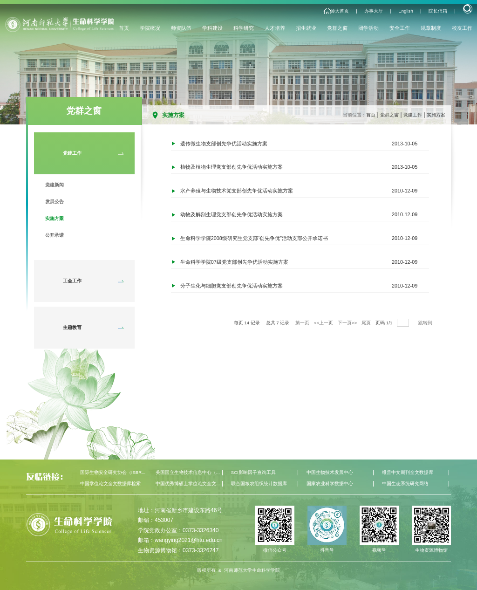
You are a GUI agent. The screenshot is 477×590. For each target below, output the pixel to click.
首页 (124, 28)
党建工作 (412, 114)
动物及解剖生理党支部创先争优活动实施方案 (231, 215)
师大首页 (339, 11)
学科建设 (212, 28)
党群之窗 (337, 28)
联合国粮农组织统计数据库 (259, 483)
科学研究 (243, 28)
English (405, 11)
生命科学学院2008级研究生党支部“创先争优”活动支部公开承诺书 (254, 238)
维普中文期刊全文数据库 (407, 472)
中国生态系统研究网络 (405, 483)
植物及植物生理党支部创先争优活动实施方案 (231, 167)
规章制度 (431, 28)
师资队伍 (181, 28)
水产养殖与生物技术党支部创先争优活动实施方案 (236, 191)
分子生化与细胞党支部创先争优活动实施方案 (231, 286)
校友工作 (462, 28)
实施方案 (436, 114)
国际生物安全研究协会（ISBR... (112, 472)
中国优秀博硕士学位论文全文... (188, 483)
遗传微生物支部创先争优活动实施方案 (223, 143)
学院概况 (150, 28)
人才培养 (275, 28)
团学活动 (368, 28)
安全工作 (399, 28)
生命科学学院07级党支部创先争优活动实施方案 (234, 262)
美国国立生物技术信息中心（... (188, 472)
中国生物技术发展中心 (330, 472)
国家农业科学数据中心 (330, 483)
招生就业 (306, 28)
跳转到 (426, 323)
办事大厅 (373, 11)
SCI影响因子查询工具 (253, 472)
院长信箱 (438, 11)
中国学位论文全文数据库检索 (110, 483)
